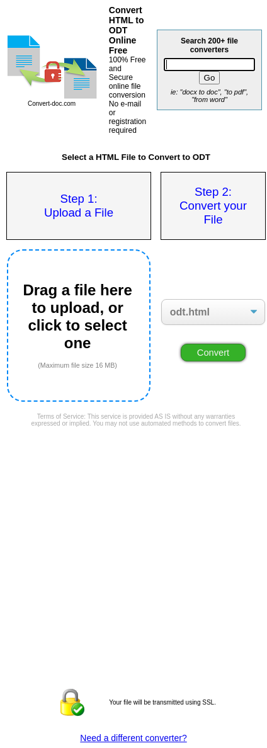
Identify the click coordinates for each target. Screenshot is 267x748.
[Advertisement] (136, 466)
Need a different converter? (133, 738)
